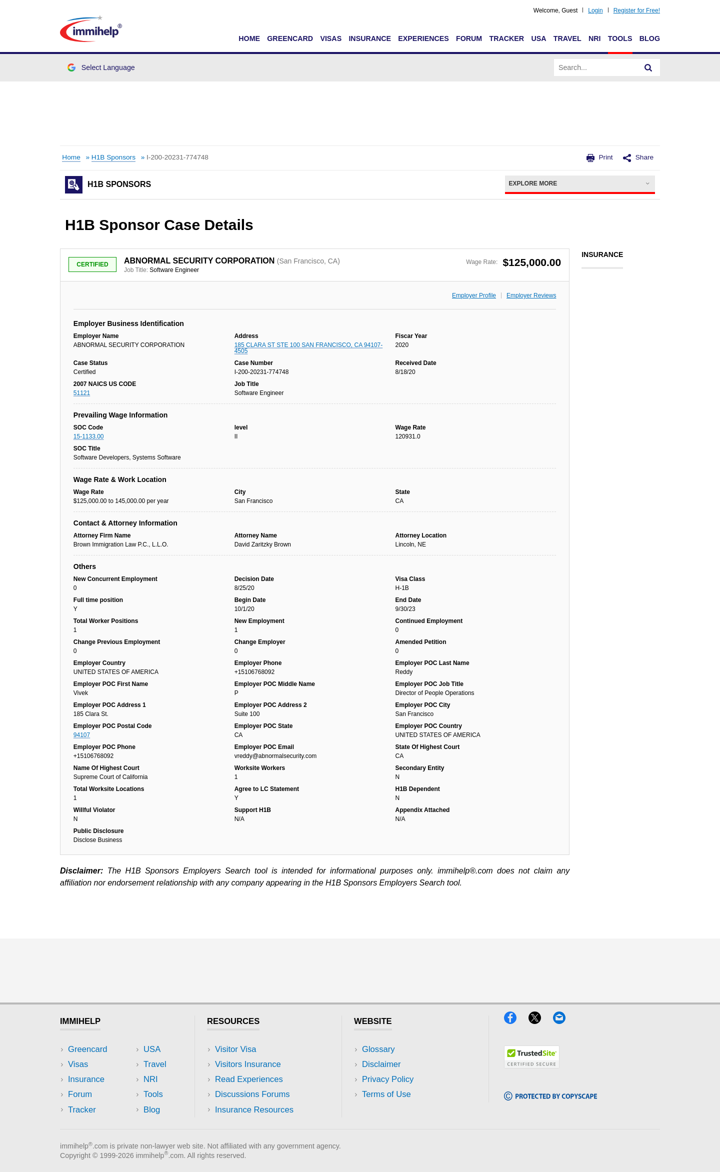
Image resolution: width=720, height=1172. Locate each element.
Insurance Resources (254, 1109)
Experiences (423, 38)
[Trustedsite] (532, 1065)
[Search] (648, 67)
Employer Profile (474, 295)
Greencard (290, 38)
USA (538, 38)
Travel (568, 38)
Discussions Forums (252, 1094)
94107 (82, 735)
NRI (594, 38)
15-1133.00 (89, 436)
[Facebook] (516, 1021)
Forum (469, 38)
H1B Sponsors (114, 157)
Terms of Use (386, 1094)
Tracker (506, 38)
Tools (620, 38)
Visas (331, 38)
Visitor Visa (235, 1049)
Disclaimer (381, 1064)
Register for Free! (637, 10)
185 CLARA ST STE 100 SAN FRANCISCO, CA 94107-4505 (308, 348)
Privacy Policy (388, 1079)
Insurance (369, 38)
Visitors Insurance (248, 1064)
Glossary (378, 1049)
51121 (82, 393)
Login (595, 10)
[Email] (564, 1021)
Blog (650, 38)
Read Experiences (249, 1079)
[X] (540, 1021)
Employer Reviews (531, 295)
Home (249, 38)
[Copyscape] (550, 1097)
